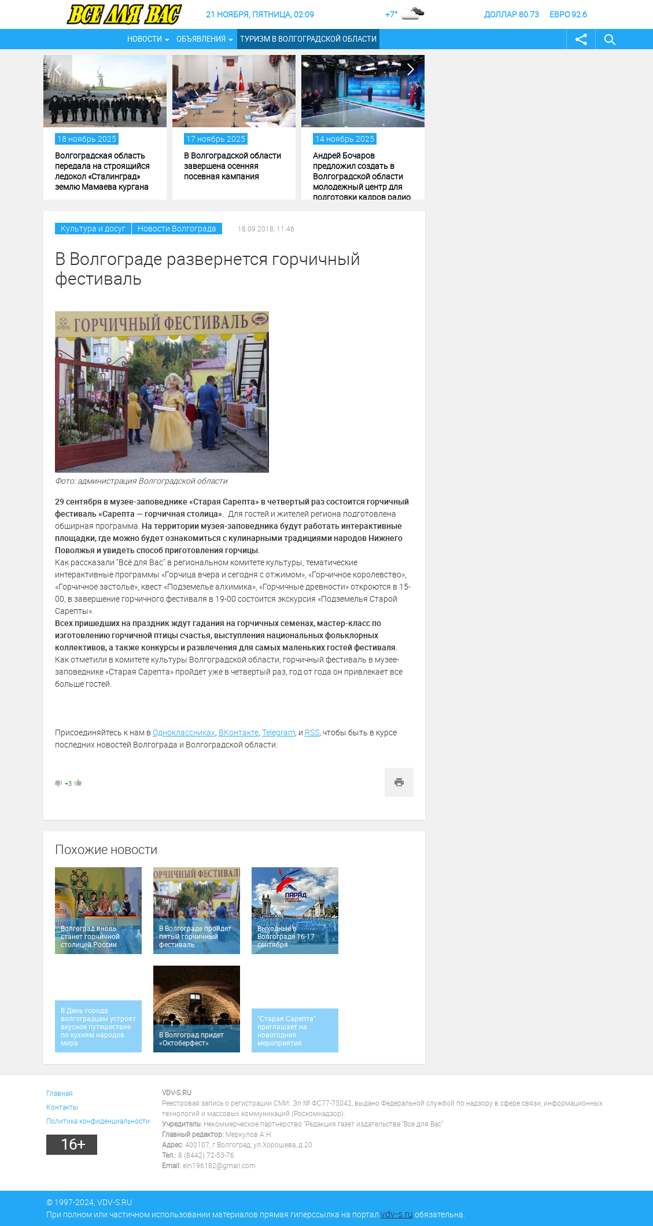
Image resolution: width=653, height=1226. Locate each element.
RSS (312, 732)
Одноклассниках (184, 732)
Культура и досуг (93, 228)
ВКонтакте (239, 732)
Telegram (278, 732)
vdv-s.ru (397, 1213)
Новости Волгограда (177, 228)
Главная (59, 1093)
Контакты (62, 1106)
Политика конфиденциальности (98, 1120)
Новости (144, 39)
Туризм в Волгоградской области (308, 39)
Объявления (201, 39)
